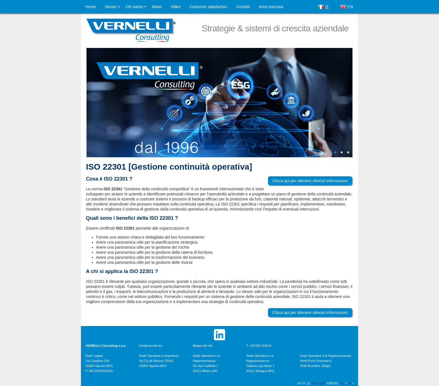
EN (350, 6)
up (349, 383)
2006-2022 (318, 383)
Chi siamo (134, 6)
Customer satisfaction (208, 6)
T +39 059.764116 (258, 345)
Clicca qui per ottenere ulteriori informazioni (310, 181)
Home (90, 6)
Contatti (243, 6)
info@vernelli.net (150, 345)
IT (327, 6)
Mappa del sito (203, 345)
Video (176, 6)
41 (341, 383)
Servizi (110, 6)
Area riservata (271, 6)
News (157, 6)
